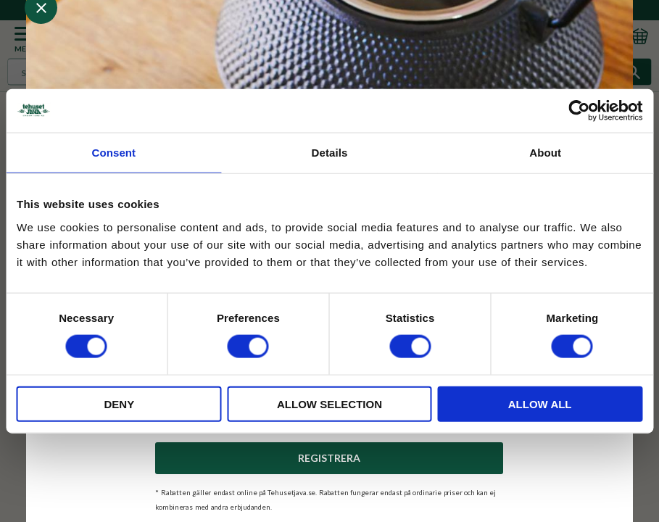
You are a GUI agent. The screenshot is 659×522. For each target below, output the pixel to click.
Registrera (329, 458)
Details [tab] (330, 152)
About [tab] (545, 152)
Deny (119, 403)
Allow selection (329, 403)
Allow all (540, 403)
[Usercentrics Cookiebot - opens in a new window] (578, 111)
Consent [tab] (113, 152)
